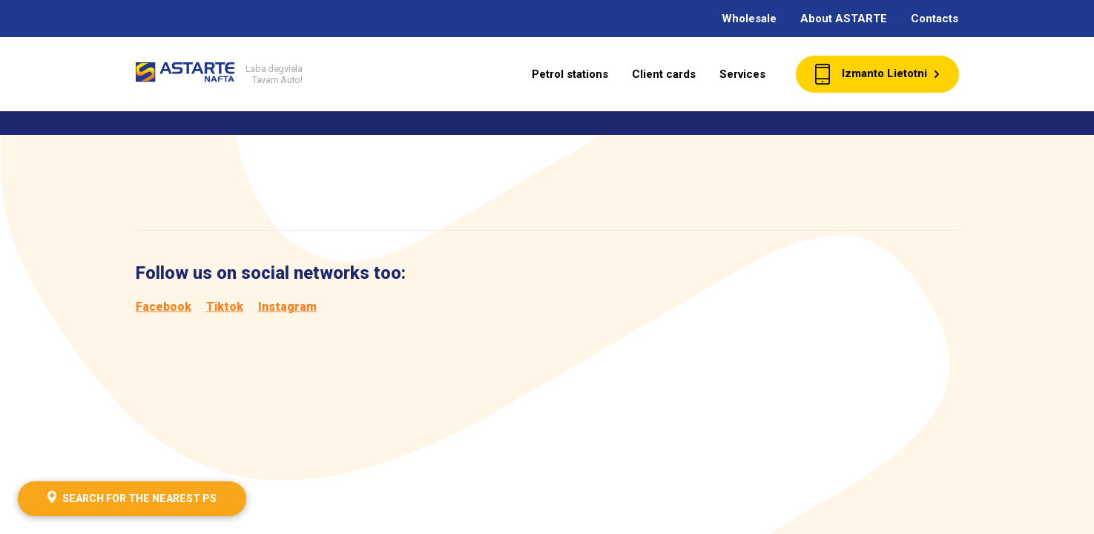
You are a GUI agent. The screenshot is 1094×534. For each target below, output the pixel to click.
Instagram (287, 307)
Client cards (664, 74)
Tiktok (224, 307)
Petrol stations (570, 74)
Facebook (163, 307)
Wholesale (749, 18)
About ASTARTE (843, 18)
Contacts (934, 18)
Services (742, 74)
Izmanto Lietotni (877, 74)
